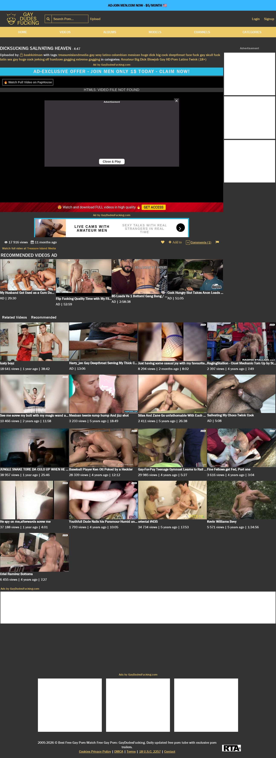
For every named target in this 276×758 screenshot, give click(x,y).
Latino (183, 59)
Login (256, 19)
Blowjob (153, 59)
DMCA (118, 751)
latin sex (6, 59)
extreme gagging (88, 59)
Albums (109, 32)
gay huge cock (23, 59)
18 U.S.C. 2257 (150, 751)
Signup (269, 19)
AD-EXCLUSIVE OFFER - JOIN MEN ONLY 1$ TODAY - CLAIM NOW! (111, 72)
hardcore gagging (62, 59)
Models (155, 32)
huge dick (148, 55)
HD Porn (172, 59)
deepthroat (177, 55)
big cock (162, 55)
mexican (134, 55)
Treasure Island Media (41, 248)
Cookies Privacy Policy (95, 751)
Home (22, 32)
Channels (202, 32)
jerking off (41, 59)
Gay (162, 59)
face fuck (192, 55)
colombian (119, 55)
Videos (65, 32)
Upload (95, 19)
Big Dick (141, 59)
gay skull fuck (210, 55)
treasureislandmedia (73, 55)
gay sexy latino (100, 55)
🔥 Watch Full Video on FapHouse (28, 82)
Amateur (127, 59)
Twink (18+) (197, 59)
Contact (169, 751)
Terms (131, 751)
